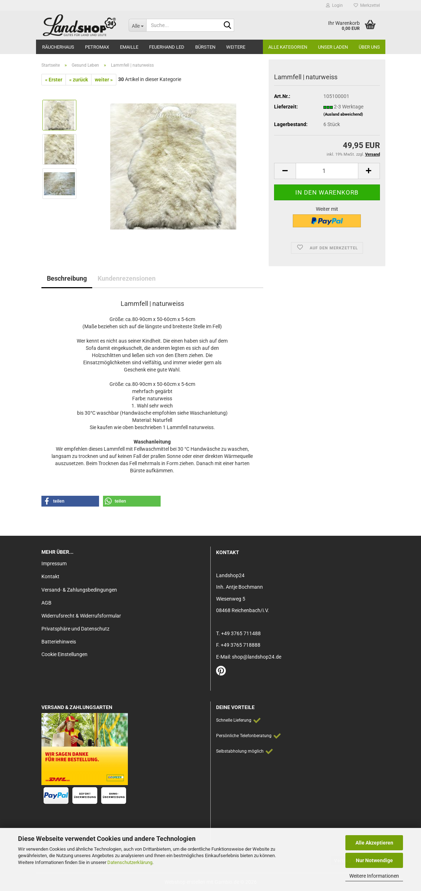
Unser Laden (333, 47)
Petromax (97, 47)
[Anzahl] (327, 171)
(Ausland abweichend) (343, 114)
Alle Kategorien (287, 47)
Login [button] (334, 5)
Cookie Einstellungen (64, 654)
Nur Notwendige (374, 860)
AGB (46, 603)
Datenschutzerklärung (129, 862)
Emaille (129, 47)
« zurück (78, 80)
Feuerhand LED (166, 47)
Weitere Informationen (374, 876)
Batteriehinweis (58, 642)
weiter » (104, 80)
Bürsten (205, 47)
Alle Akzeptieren (374, 843)
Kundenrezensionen (127, 278)
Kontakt (50, 576)
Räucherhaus (58, 47)
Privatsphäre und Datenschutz (75, 629)
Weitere (235, 47)
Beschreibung (67, 278)
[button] (285, 171)
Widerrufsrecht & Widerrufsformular (81, 616)
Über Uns (369, 47)
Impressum (54, 563)
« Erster (53, 80)
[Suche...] (137, 25)
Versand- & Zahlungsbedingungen (79, 590)
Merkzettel (367, 5)
